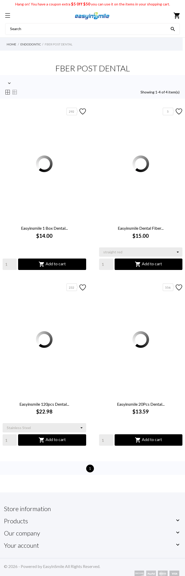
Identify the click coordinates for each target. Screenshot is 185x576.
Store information (27, 508)
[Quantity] (10, 264)
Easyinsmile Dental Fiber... (141, 228)
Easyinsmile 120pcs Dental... (44, 404)
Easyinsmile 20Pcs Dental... (141, 404)
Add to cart (52, 264)
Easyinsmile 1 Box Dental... (44, 228)
